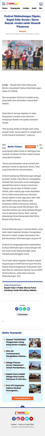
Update (30, 147)
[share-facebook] (16, 309)
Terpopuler (15, 8)
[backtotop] (22, 408)
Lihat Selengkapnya (22, 398)
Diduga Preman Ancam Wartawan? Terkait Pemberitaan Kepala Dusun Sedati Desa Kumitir (15, 365)
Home (4, 8)
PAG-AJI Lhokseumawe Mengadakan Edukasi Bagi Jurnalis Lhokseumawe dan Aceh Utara (16, 353)
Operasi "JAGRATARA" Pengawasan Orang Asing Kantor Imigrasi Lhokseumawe (16, 342)
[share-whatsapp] (24, 309)
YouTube (32, 420)
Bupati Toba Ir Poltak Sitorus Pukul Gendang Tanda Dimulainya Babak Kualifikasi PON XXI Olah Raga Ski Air (21, 289)
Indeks (26, 8)
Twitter (28, 420)
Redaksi (14, 424)
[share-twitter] (20, 309)
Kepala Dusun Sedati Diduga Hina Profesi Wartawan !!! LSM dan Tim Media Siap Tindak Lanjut (16, 376)
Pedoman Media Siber (26, 424)
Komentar (22, 314)
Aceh (34, 8)
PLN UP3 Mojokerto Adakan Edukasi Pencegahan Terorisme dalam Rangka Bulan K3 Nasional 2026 (15, 388)
